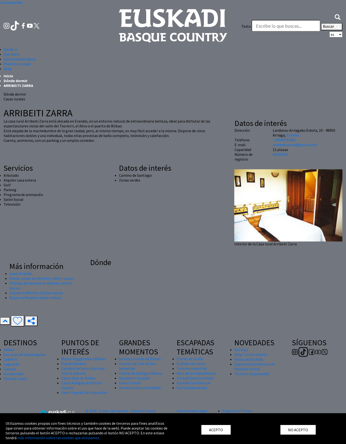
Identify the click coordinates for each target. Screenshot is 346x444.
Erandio (292, 135)
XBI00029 (280, 154)
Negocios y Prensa (237, 410)
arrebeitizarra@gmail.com (295, 144)
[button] (337, 16)
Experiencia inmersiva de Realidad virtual (254, 366)
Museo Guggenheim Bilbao (83, 358)
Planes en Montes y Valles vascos (36, 292)
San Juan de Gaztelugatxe (25, 354)
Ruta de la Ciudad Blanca (196, 373)
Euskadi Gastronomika (195, 378)
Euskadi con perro (191, 363)
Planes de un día (190, 358)
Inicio (8, 75)
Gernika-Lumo (15, 378)
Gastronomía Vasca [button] (19, 59)
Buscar (331, 27)
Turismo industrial (192, 368)
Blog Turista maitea (250, 354)
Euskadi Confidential (193, 382)
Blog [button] (8, 68)
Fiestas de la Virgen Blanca (140, 373)
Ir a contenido (11, 2)
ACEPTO (216, 429)
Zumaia (10, 368)
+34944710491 (284, 139)
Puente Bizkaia (73, 363)
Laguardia (12, 364)
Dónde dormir (15, 80)
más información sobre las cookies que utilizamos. (58, 437)
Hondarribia (13, 373)
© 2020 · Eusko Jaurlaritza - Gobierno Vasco (120, 410)
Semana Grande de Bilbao (140, 358)
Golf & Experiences (192, 387)
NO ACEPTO (298, 429)
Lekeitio (10, 359)
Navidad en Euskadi (134, 378)
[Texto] (286, 26)
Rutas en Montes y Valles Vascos (35, 297)
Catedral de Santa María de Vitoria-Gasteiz (83, 371)
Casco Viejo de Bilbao (78, 378)
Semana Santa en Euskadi (140, 387)
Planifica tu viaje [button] (17, 63)
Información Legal (192, 410)
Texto (246, 26)
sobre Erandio (20, 273)
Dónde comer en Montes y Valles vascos (41, 278)
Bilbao (9, 349)
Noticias (241, 349)
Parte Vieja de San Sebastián (84, 392)
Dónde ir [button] (10, 49)
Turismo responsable (251, 373)
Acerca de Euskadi (248, 359)
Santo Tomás (130, 382)
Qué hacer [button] (12, 54)
